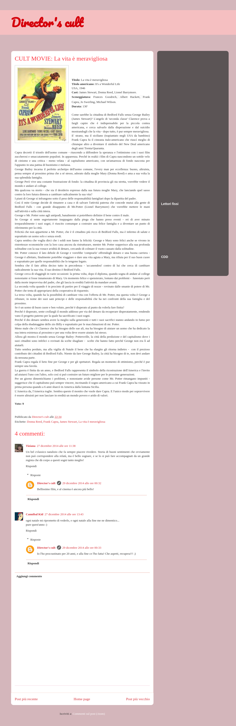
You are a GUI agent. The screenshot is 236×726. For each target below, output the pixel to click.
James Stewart (68, 421)
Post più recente (26, 699)
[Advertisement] (179, 122)
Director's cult (47, 22)
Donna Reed (34, 421)
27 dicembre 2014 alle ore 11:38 (56, 446)
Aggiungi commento (29, 576)
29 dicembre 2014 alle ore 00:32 (81, 483)
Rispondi (31, 466)
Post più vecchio (138, 699)
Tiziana (30, 446)
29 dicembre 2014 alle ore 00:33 (81, 547)
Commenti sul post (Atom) (89, 713)
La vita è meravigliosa (92, 421)
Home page (82, 699)
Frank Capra (50, 421)
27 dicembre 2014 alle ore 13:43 (64, 514)
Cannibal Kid (34, 514)
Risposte (35, 475)
